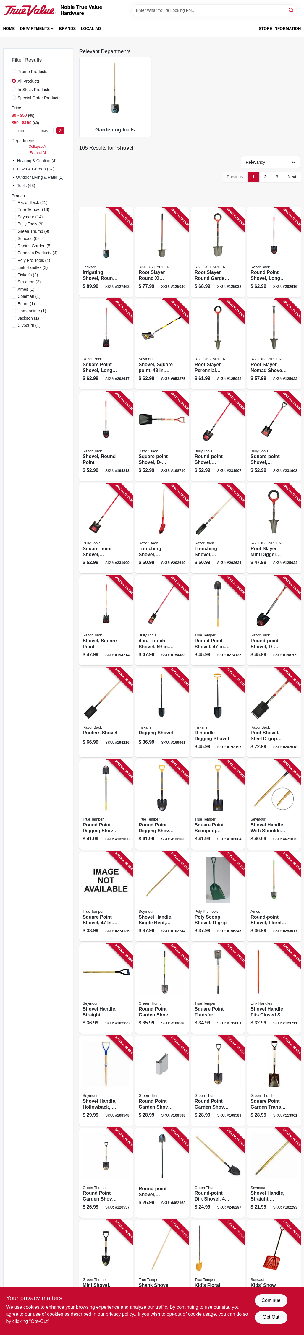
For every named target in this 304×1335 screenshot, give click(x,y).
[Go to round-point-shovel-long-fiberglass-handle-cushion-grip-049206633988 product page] (274, 252)
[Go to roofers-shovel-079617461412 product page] (106, 713)
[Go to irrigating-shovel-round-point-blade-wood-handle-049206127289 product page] (106, 252)
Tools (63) (26, 185)
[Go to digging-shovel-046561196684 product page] (162, 713)
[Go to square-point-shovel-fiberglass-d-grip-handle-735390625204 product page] (274, 436)
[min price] (21, 130)
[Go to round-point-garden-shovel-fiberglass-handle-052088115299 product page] (162, 988)
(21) (33, 202)
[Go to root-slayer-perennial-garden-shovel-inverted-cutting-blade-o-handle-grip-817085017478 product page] (218, 344)
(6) (28, 238)
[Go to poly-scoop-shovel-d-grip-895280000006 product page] (218, 897)
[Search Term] (214, 10)
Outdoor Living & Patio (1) (40, 177)
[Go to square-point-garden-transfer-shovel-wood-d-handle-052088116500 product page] (274, 1081)
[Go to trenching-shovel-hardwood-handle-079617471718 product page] (218, 528)
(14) (30, 217)
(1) (26, 289)
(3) (33, 267)
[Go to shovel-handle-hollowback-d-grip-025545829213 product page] (106, 1081)
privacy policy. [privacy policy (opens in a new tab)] (120, 1314)
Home (9, 28)
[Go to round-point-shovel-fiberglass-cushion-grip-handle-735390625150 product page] (218, 436)
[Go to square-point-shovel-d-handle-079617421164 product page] (162, 436)
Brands (67, 28)
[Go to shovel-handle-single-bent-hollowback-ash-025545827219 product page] (162, 897)
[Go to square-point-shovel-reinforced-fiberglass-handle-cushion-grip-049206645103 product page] (106, 897)
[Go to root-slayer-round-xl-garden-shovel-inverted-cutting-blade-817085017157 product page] (162, 252)
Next (292, 176)
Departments (35, 28)
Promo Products (32, 71)
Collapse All (37, 146)
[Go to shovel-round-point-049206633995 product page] (106, 436)
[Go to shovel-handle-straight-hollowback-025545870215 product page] (274, 1173)
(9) (31, 224)
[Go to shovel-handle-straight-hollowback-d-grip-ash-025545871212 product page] (106, 988)
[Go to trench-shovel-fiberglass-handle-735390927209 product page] (162, 620)
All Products (29, 81)
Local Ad (91, 28)
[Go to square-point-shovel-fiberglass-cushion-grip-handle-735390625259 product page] (106, 528)
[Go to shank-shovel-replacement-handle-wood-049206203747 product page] (162, 1265)
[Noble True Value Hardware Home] (29, 10)
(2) (28, 274)
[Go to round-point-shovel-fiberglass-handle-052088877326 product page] (162, 1173)
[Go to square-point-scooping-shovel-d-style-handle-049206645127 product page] (218, 804)
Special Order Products (39, 97)
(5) (35, 245)
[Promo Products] (14, 71)
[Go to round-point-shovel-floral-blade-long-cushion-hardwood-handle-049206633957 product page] (274, 897)
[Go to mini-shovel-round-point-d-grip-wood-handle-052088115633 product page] (106, 1265)
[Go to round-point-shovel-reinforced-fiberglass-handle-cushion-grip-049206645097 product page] (218, 620)
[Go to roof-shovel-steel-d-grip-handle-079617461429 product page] (274, 713)
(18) (33, 209)
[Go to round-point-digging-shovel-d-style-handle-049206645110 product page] (162, 804)
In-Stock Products (34, 89)
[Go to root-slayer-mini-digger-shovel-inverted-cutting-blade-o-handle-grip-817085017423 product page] (274, 528)
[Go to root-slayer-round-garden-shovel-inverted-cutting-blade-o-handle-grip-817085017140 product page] (218, 252)
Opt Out (271, 1317)
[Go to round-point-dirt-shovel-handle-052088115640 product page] (218, 1173)
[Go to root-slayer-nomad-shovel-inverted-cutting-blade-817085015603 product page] (274, 344)
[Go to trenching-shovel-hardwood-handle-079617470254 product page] (162, 528)
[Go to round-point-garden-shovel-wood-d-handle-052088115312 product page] (218, 1081)
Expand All (38, 153)
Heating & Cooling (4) (37, 160)
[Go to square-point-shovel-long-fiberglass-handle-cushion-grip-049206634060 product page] (106, 344)
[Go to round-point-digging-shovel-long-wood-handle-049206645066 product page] (106, 804)
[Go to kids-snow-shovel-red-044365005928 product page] (274, 1265)
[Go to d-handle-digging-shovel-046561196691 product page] (218, 713)
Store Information (280, 28)
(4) (38, 253)
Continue (270, 1300)
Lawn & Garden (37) (35, 169)
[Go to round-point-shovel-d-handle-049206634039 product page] (274, 620)
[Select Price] (60, 130)
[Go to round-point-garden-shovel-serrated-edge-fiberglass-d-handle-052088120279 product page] (106, 1173)
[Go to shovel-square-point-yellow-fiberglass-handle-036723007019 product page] (162, 344)
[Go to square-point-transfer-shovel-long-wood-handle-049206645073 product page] (218, 988)
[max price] (44, 130)
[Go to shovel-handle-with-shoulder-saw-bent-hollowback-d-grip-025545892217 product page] (274, 804)
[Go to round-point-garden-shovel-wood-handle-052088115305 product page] (162, 1081)
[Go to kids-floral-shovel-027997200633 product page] (218, 1265)
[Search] (291, 10)
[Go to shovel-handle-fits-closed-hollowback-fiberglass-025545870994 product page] (274, 988)
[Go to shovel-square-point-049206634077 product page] (106, 620)
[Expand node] (14, 161)
